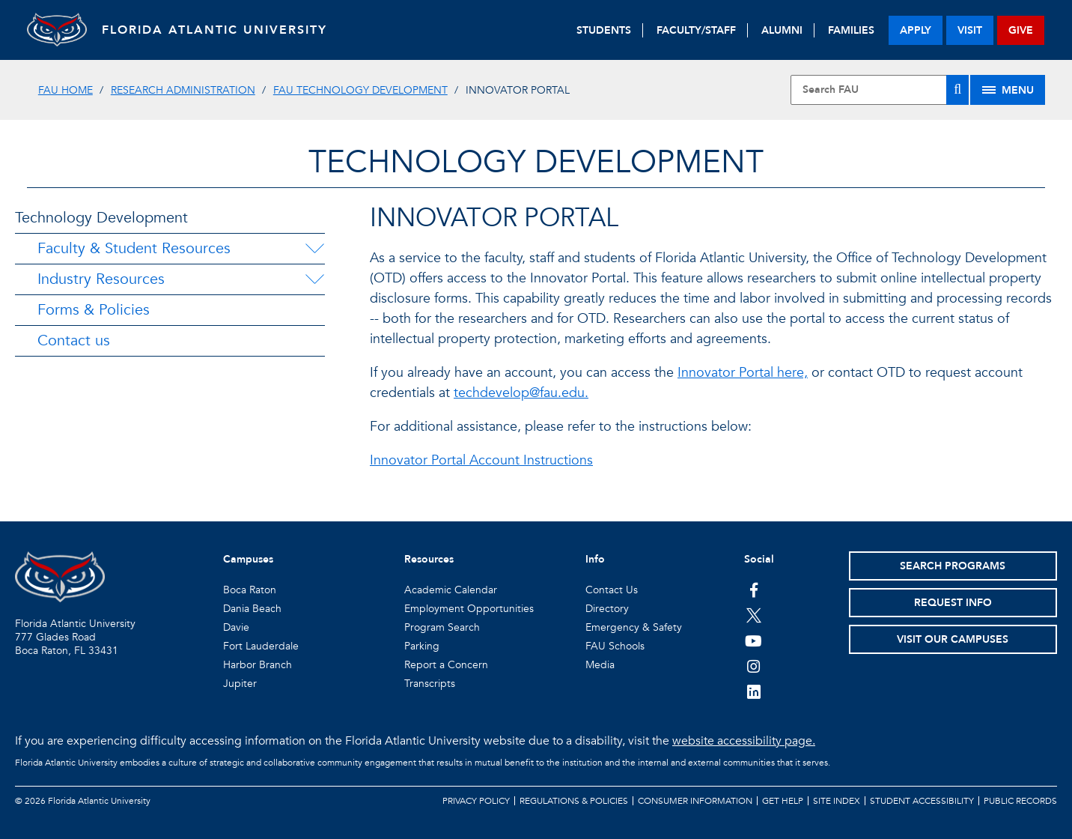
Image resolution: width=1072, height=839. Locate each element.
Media (600, 665)
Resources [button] (429, 559)
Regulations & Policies (574, 801)
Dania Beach (252, 609)
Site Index (836, 801)
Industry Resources (101, 279)
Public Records (1020, 801)
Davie (236, 627)
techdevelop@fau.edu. (521, 393)
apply (915, 30)
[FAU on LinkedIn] (753, 691)
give (1020, 30)
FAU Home (65, 90)
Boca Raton (249, 590)
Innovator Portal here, (742, 372)
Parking (421, 646)
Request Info (953, 603)
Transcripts (429, 683)
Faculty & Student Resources (134, 248)
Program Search (442, 627)
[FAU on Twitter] (753, 615)
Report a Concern (446, 665)
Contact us (73, 340)
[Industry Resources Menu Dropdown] (314, 279)
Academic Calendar (450, 590)
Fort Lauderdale (261, 646)
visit (969, 30)
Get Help (782, 801)
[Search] (957, 90)
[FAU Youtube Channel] (753, 640)
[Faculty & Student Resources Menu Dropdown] (314, 249)
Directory (607, 609)
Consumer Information (695, 801)
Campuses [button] (248, 559)
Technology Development (101, 218)
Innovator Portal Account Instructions (481, 460)
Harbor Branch (257, 665)
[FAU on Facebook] (753, 589)
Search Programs (952, 566)
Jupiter (240, 683)
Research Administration (183, 90)
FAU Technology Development (360, 90)
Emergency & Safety (633, 627)
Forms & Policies (93, 310)
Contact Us (611, 590)
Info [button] (595, 559)
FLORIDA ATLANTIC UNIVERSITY (214, 30)
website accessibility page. (743, 741)
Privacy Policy (476, 801)
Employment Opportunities (469, 609)
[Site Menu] (1007, 90)
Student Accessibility (922, 801)
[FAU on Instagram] (753, 665)
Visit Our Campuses (952, 639)
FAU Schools (615, 646)
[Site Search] (880, 90)
